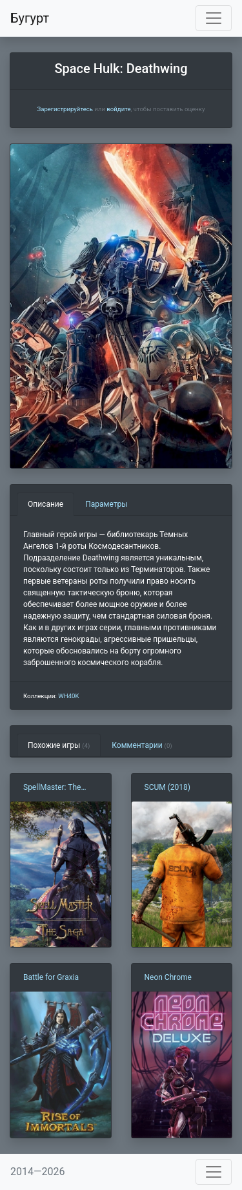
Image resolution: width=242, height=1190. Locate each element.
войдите (118, 108)
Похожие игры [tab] (59, 745)
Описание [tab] (45, 504)
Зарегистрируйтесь (64, 108)
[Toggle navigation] (214, 18)
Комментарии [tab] (142, 745)
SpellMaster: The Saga (52, 788)
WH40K (68, 695)
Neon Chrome (168, 977)
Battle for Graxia (51, 977)
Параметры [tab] (106, 504)
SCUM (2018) (167, 787)
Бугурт (29, 18)
